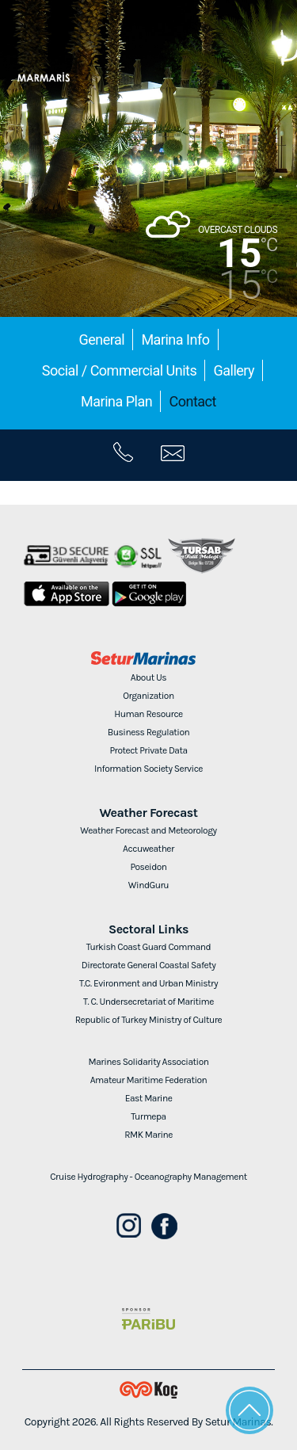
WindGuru (148, 885)
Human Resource (148, 713)
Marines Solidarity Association (149, 1061)
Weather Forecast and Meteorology (148, 830)
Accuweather (148, 848)
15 (239, 253)
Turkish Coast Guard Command (148, 946)
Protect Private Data (148, 750)
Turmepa (148, 1116)
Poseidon (148, 866)
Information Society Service (148, 768)
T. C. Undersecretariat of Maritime (148, 1001)
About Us (148, 677)
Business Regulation (148, 732)
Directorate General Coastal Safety (149, 965)
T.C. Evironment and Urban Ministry (148, 983)
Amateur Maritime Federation (149, 1080)
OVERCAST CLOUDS (237, 229)
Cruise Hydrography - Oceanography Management (148, 1176)
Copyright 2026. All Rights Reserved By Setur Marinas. (149, 1422)
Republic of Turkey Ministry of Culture (148, 1019)
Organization (148, 695)
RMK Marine (148, 1134)
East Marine (149, 1098)
